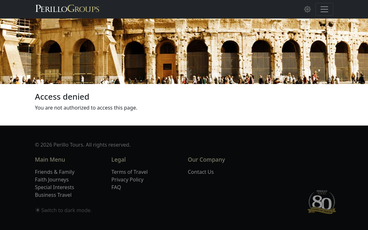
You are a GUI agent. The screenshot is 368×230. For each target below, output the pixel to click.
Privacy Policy (128, 179)
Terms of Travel (130, 171)
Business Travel (53, 194)
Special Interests (54, 187)
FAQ (116, 187)
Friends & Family (55, 171)
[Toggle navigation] (324, 9)
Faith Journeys (52, 179)
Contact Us (201, 171)
